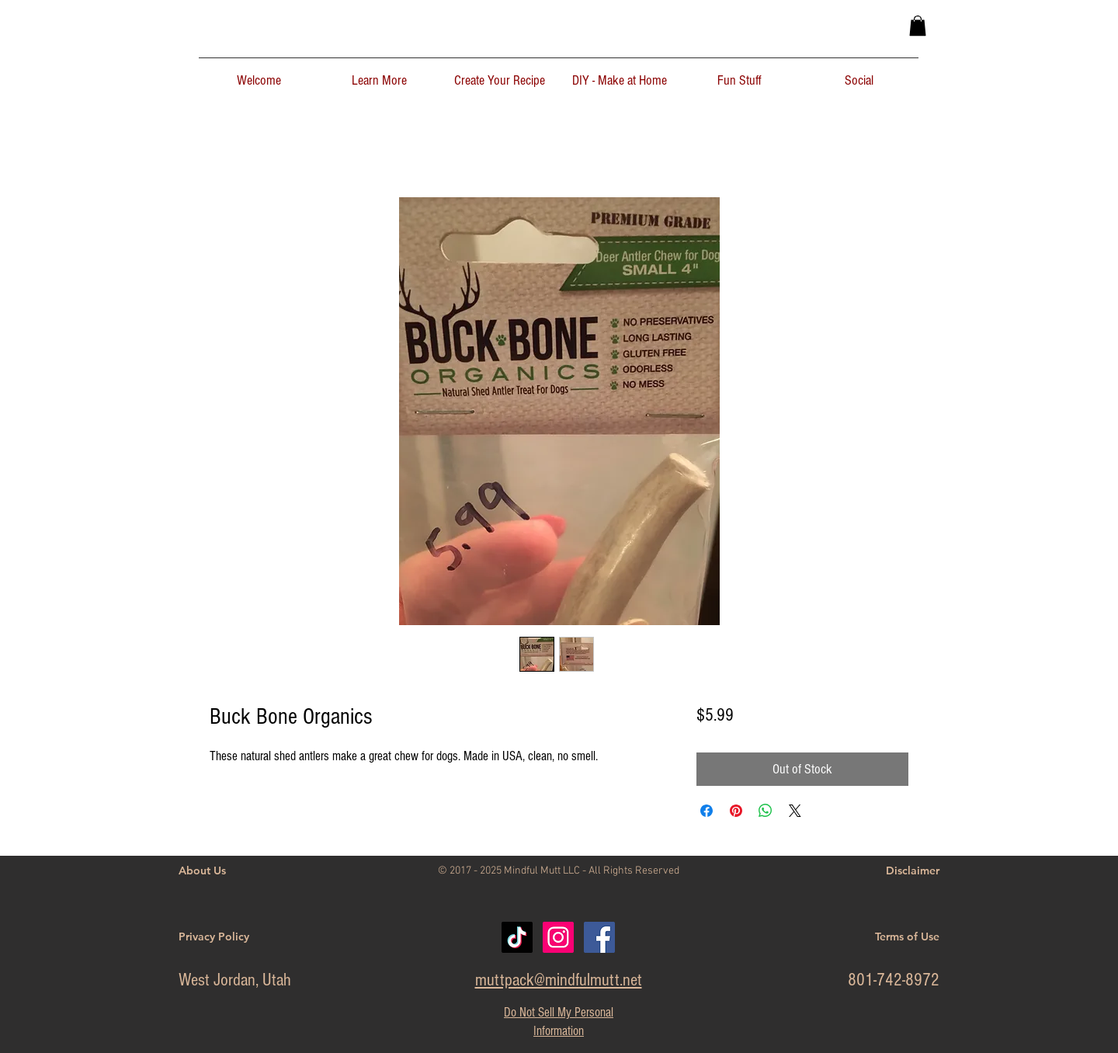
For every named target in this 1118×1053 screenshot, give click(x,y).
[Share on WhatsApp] (765, 810)
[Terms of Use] (864, 937)
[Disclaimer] (821, 871)
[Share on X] (795, 810)
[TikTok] (517, 937)
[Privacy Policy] (266, 937)
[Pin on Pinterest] (736, 810)
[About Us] (229, 871)
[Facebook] (599, 937)
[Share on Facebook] (706, 810)
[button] (917, 26)
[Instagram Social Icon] (558, 937)
